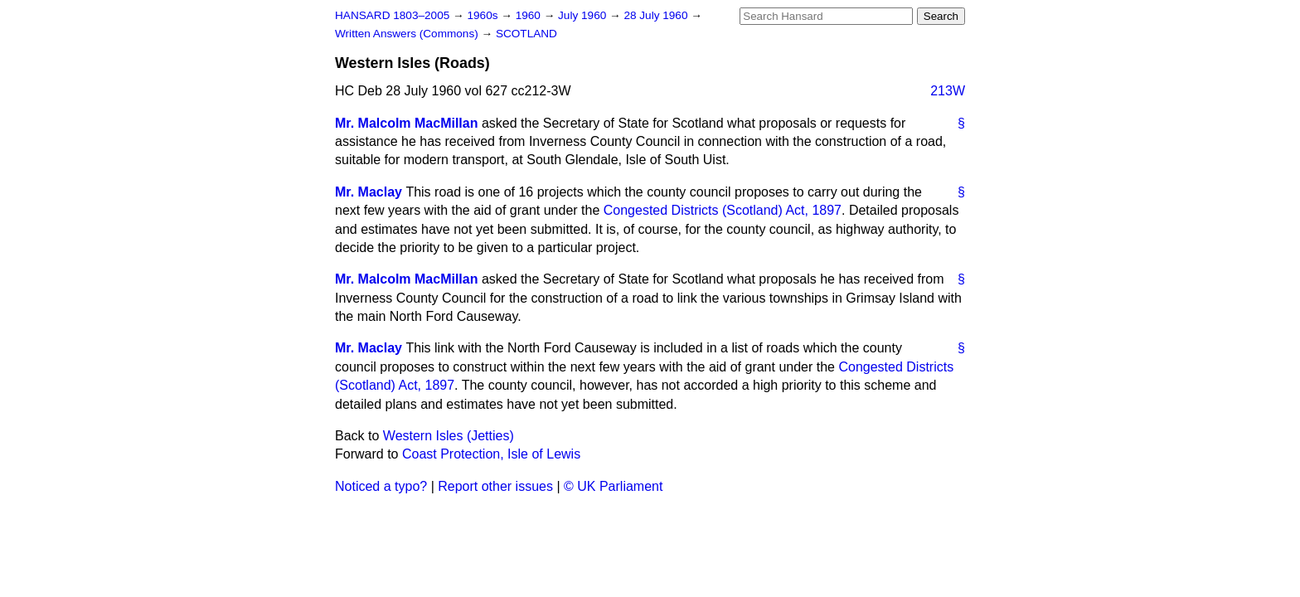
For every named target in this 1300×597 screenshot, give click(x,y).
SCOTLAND (526, 33)
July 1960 (583, 15)
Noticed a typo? (381, 486)
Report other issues (495, 486)
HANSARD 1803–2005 (392, 15)
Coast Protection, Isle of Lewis (491, 454)
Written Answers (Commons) (408, 33)
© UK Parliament (613, 486)
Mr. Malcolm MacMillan (406, 123)
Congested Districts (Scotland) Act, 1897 (723, 210)
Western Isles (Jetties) (448, 436)
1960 (530, 15)
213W (947, 91)
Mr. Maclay (368, 192)
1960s (484, 15)
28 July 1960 (657, 15)
